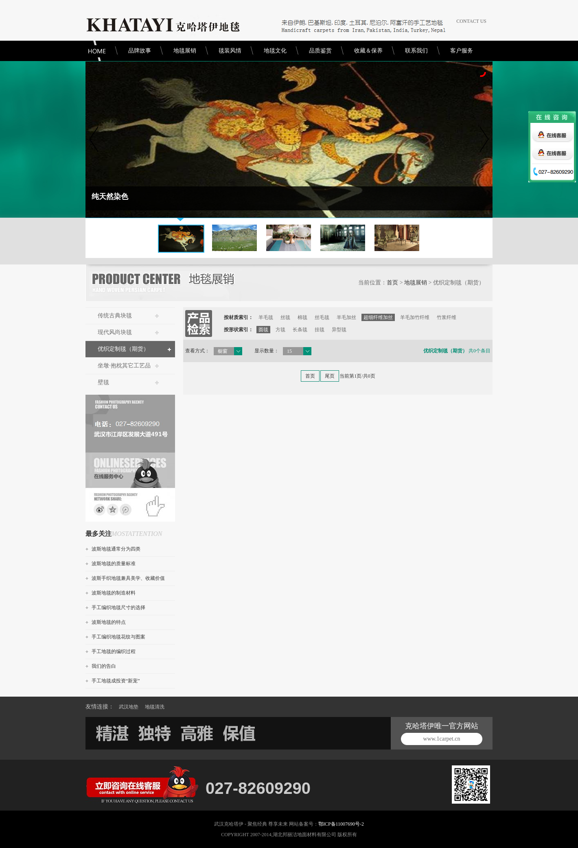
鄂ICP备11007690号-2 (341, 824)
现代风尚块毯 (115, 332)
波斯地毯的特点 (109, 622)
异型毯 (339, 329)
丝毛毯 (322, 317)
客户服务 (461, 51)
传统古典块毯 (115, 316)
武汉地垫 (128, 707)
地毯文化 (275, 51)
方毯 (280, 329)
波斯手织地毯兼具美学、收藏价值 (128, 578)
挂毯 (319, 329)
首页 (392, 283)
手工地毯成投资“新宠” (116, 681)
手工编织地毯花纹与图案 (118, 637)
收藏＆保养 (368, 51)
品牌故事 (139, 51)
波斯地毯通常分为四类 (116, 549)
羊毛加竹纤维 (414, 317)
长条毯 (300, 329)
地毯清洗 (154, 707)
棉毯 (302, 317)
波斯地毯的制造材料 (114, 593)
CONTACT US (471, 21)
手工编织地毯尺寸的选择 (118, 607)
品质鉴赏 (320, 51)
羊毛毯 (265, 317)
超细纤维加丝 (378, 317)
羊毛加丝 (346, 317)
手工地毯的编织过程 (114, 651)
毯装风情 (230, 51)
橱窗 (223, 351)
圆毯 (263, 329)
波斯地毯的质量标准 (114, 563)
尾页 (330, 376)
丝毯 (285, 317)
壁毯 (103, 382)
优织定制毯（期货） (123, 349)
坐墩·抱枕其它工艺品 (124, 366)
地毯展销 (184, 51)
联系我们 (416, 51)
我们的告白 (104, 666)
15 (289, 351)
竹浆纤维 (446, 317)
